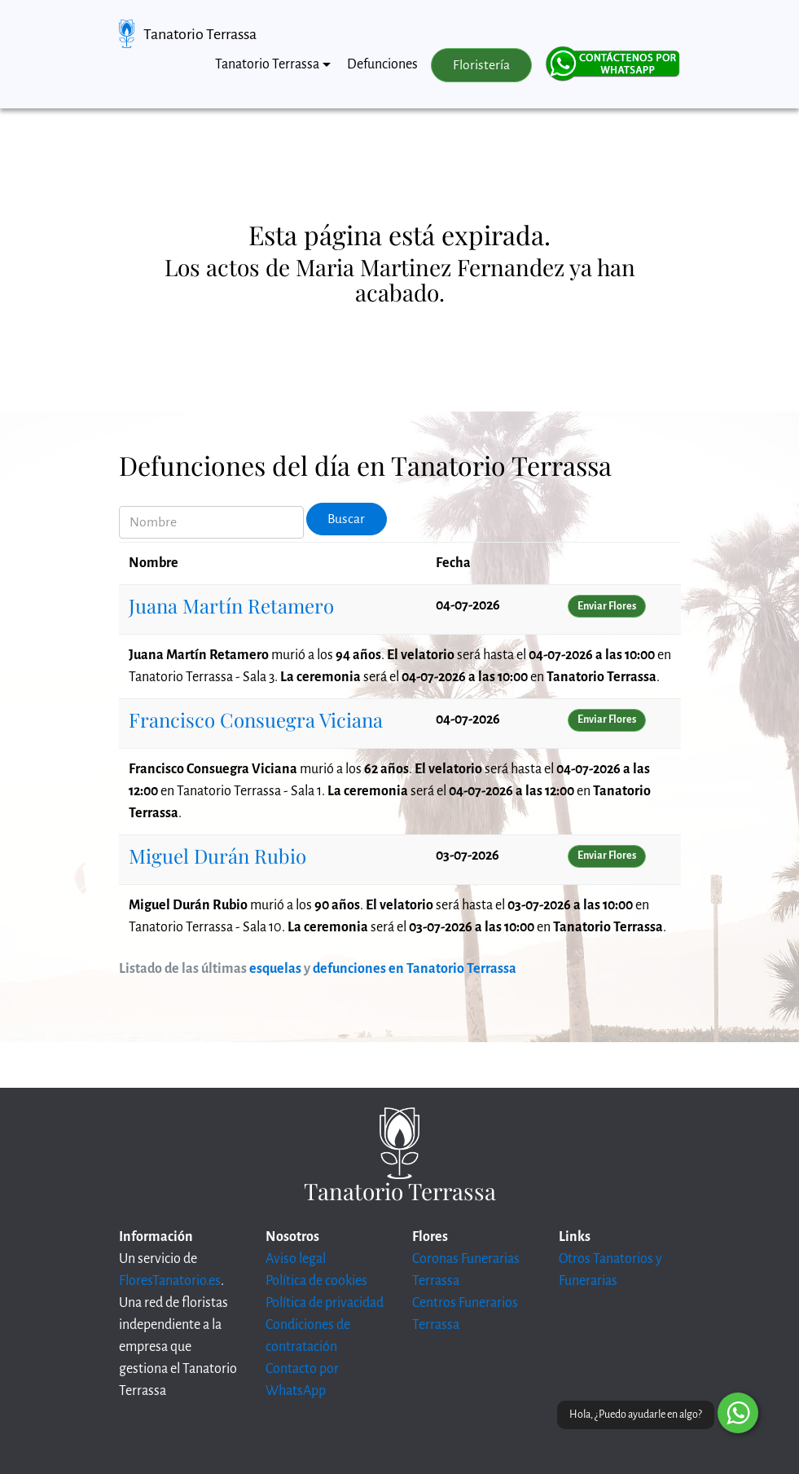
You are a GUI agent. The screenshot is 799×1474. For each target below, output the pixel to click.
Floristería (481, 65)
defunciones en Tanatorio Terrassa (414, 968)
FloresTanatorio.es (170, 1281)
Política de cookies (316, 1281)
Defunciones (382, 64)
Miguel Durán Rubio (217, 856)
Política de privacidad (325, 1303)
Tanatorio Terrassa (200, 34)
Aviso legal (296, 1259)
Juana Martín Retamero (231, 605)
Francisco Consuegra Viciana (256, 719)
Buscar (346, 519)
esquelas (275, 968)
